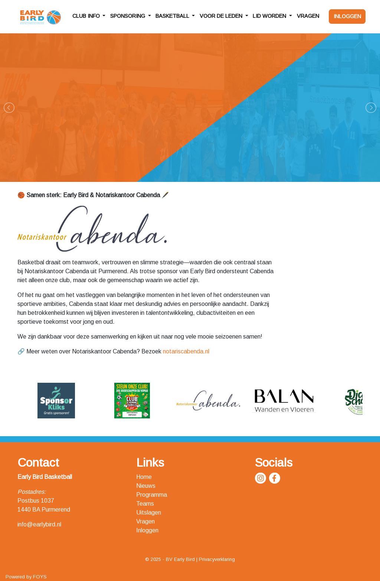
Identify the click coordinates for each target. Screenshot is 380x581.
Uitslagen (148, 512)
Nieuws (145, 486)
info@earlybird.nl (39, 524)
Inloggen (147, 530)
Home (144, 477)
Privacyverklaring (217, 559)
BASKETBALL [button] (172, 16)
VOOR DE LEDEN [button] (222, 16)
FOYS (40, 577)
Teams (145, 503)
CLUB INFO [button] (86, 16)
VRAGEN (308, 16)
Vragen (145, 521)
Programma (151, 495)
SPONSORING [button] (128, 16)
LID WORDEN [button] (270, 16)
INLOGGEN (347, 16)
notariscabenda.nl (186, 351)
